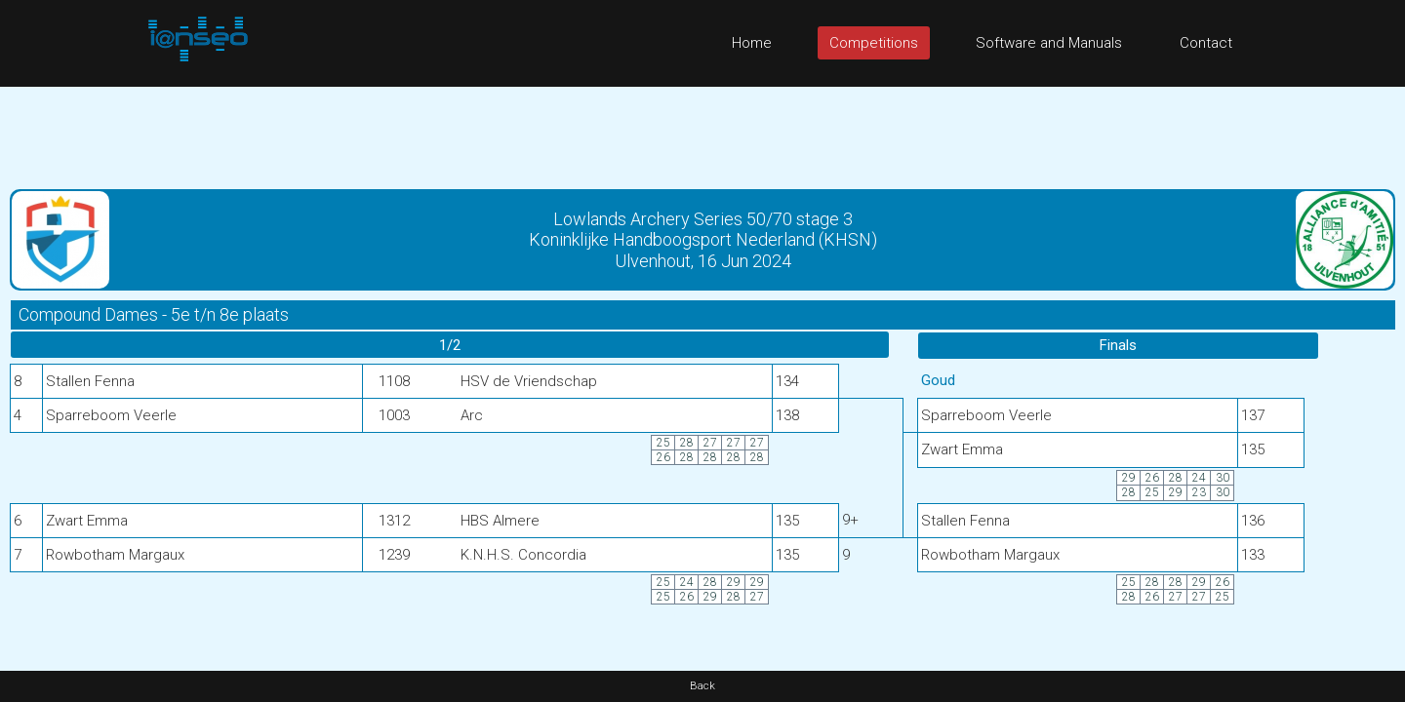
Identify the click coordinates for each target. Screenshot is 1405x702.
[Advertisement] (702, 131)
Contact (1206, 43)
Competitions (873, 43)
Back (702, 686)
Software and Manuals (1049, 43)
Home (752, 43)
